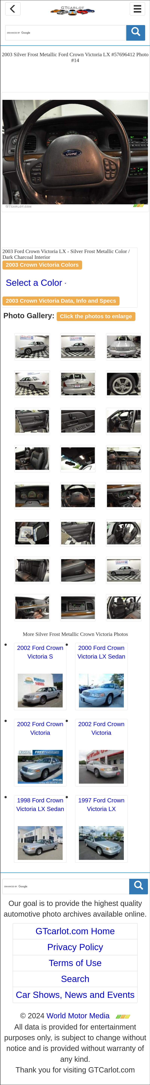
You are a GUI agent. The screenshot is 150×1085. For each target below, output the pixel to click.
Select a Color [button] (36, 283)
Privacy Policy (75, 947)
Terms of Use (75, 963)
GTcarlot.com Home (75, 931)
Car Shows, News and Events (75, 995)
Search (75, 979)
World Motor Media (78, 1016)
